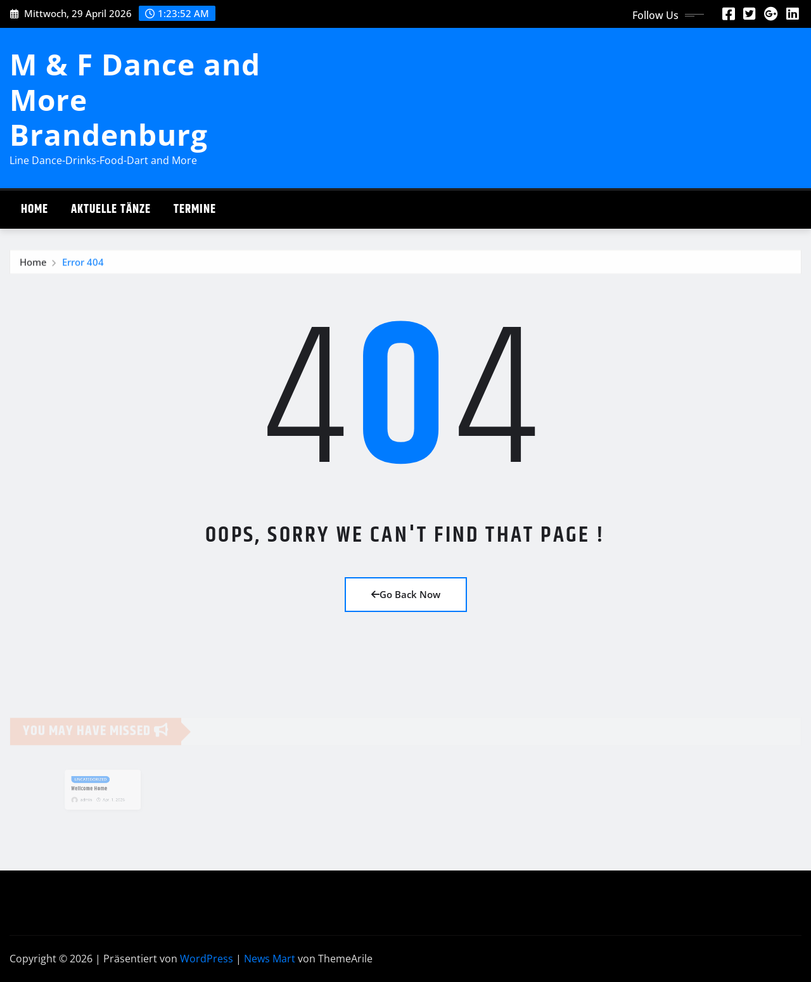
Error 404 (83, 264)
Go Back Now (405, 594)
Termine (195, 209)
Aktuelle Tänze (111, 209)
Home (34, 209)
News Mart (269, 959)
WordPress (206, 959)
